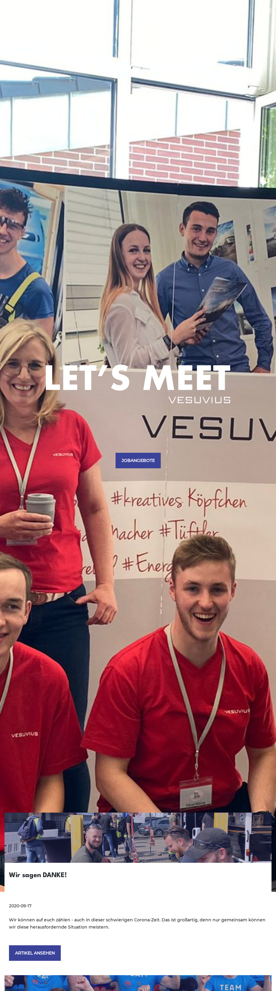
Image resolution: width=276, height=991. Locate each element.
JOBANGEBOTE (138, 460)
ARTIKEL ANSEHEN (35, 953)
